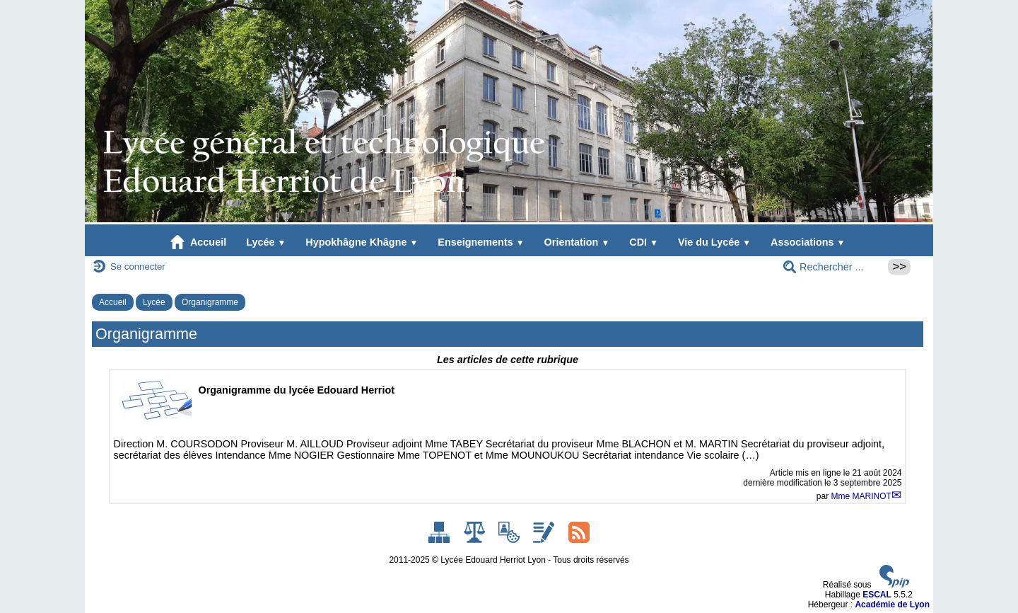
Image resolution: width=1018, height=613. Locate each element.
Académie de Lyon (892, 604)
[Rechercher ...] (831, 267)
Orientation (577, 242)
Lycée (266, 242)
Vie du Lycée (714, 242)
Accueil (198, 242)
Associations (808, 242)
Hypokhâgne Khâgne (361, 242)
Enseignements (481, 242)
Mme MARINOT (861, 496)
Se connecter (137, 266)
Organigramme (210, 302)
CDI (643, 242)
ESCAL (876, 595)
